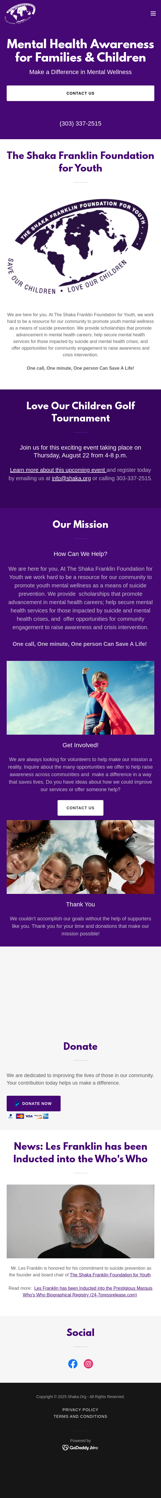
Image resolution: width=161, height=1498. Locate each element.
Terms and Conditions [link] (80, 1416)
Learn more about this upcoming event (58, 470)
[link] (20, 13)
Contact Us (80, 93)
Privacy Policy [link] (80, 1410)
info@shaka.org (71, 478)
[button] (153, 13)
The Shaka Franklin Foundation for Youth (110, 1275)
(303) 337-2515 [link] (80, 123)
